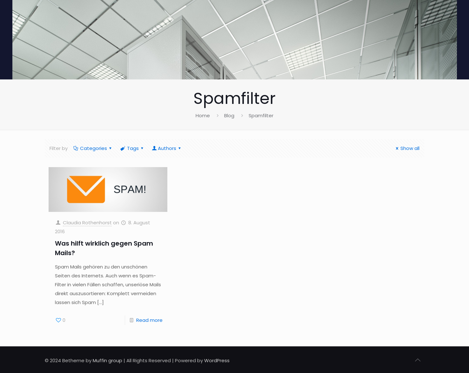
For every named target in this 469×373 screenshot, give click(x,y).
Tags (132, 148)
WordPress (217, 360)
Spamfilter (261, 115)
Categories (93, 148)
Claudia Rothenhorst (87, 222)
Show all (406, 148)
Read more (149, 320)
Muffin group (107, 360)
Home (203, 115)
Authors (167, 148)
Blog (229, 115)
